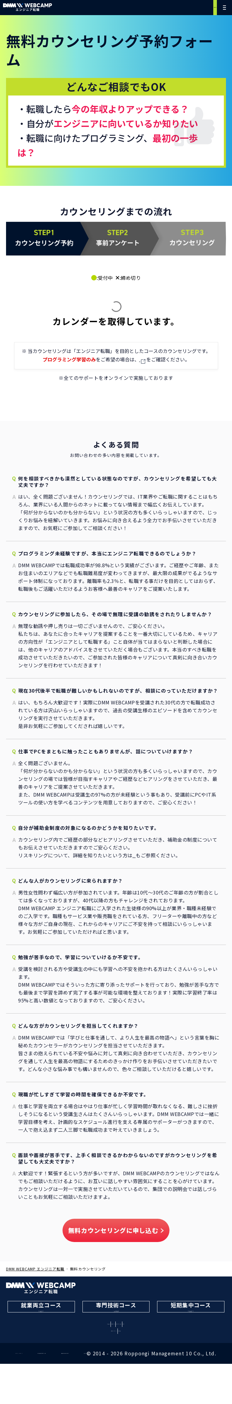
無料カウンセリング (189, 7)
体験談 (176, 1344)
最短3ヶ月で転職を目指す (191, 1316)
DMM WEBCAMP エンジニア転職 (35, 1267)
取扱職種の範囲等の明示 (163, 1380)
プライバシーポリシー (28, 1380)
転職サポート (93, 1344)
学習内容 (58, 1344)
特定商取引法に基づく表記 (95, 1380)
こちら (139, 359)
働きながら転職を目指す (41, 1316)
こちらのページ (150, 854)
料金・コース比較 (138, 1344)
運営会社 (214, 1380)
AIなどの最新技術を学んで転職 (116, 1316)
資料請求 (144, 1353)
